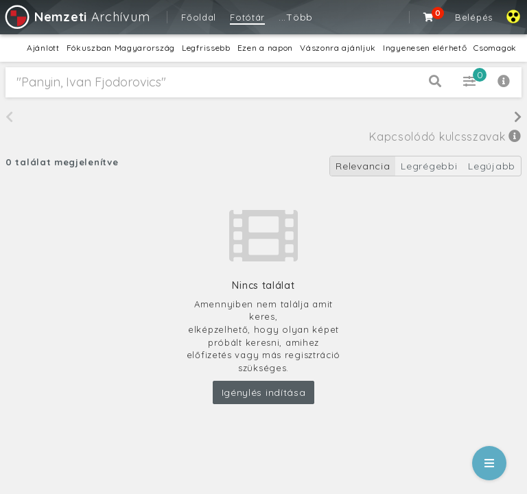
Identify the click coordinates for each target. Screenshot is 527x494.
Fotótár (247, 17)
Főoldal (198, 17)
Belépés (474, 17)
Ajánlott (43, 48)
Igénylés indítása (264, 392)
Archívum (76, 17)
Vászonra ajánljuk (338, 48)
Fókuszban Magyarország (121, 48)
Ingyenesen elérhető (425, 48)
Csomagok (495, 48)
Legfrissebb (206, 48)
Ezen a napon (265, 48)
